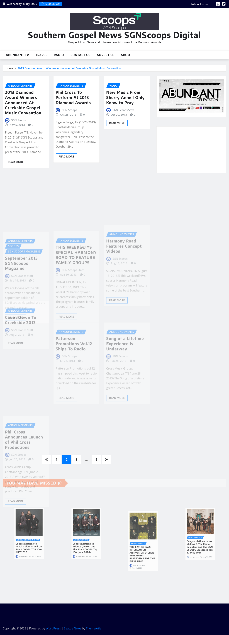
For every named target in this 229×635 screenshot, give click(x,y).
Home (9, 68)
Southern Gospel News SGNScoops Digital (114, 35)
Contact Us (80, 55)
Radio (59, 55)
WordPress (53, 628)
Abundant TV (17, 55)
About (126, 55)
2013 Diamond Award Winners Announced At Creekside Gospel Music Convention (69, 68)
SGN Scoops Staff (123, 110)
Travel (41, 55)
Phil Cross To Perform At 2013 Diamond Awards (73, 97)
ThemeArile (93, 628)
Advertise (105, 55)
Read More (15, 162)
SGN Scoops (18, 120)
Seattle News (72, 628)
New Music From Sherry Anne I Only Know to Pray (125, 97)
